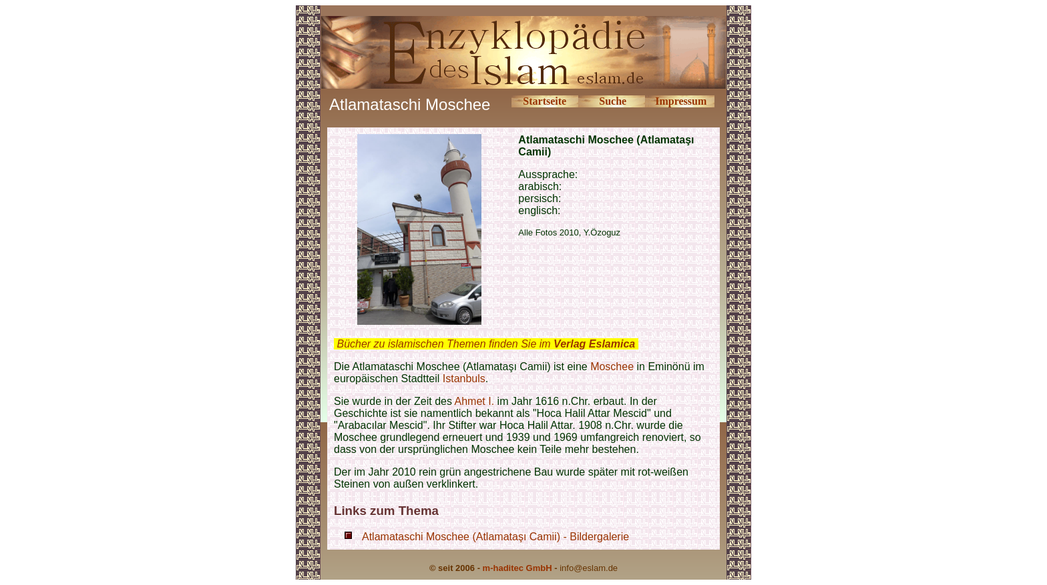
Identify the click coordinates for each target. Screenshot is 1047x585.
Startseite (544, 101)
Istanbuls (464, 378)
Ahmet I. (475, 401)
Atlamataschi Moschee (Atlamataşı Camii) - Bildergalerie (495, 536)
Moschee (612, 366)
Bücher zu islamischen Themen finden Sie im (486, 344)
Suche (612, 101)
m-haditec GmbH (517, 568)
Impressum (680, 101)
